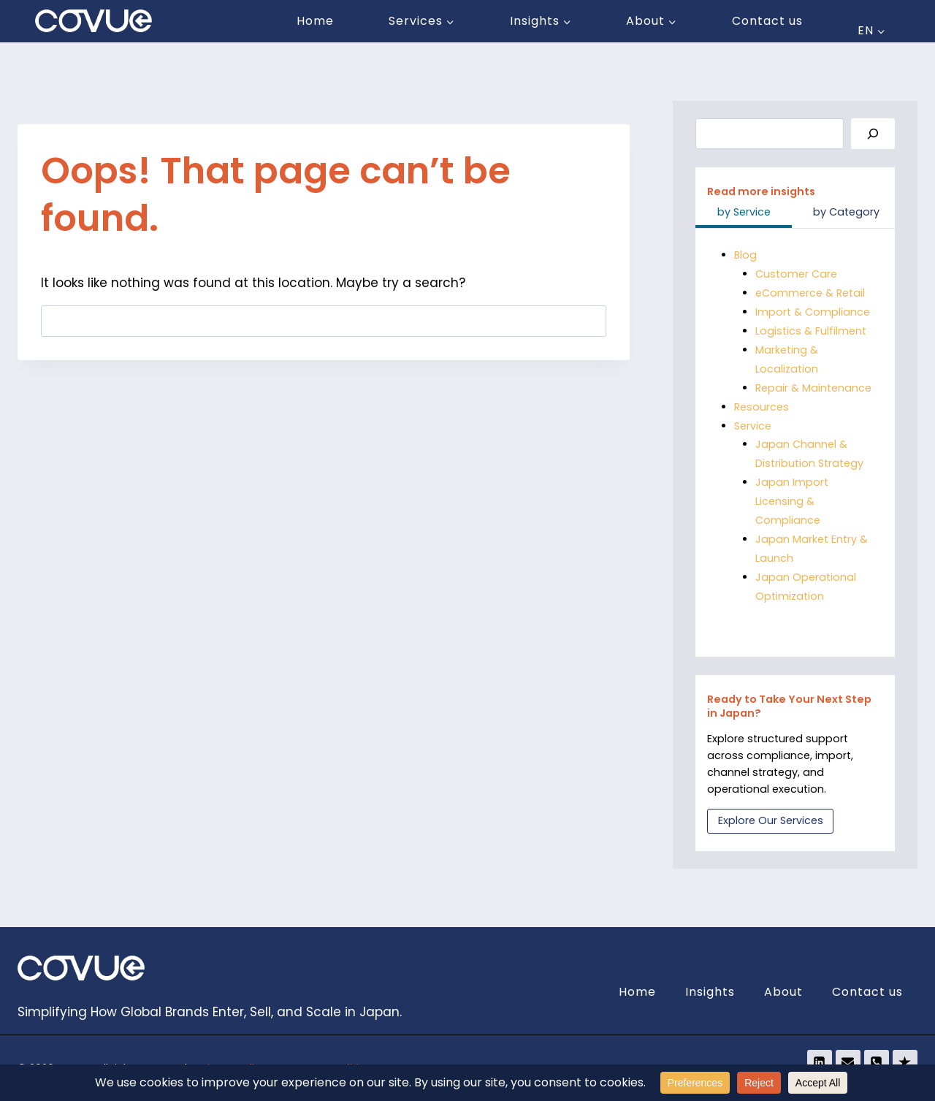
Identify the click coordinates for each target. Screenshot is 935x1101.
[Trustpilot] (905, 1062)
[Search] (873, 134)
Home (315, 20)
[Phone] (876, 1062)
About (783, 991)
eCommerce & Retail (810, 293)
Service (752, 426)
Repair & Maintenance (813, 388)
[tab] (743, 213)
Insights (710, 991)
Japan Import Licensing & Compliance (791, 501)
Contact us (767, 20)
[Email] (848, 1062)
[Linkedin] (819, 1062)
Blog (745, 255)
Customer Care (796, 274)
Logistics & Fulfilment (810, 331)
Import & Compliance (812, 312)
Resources (761, 407)
